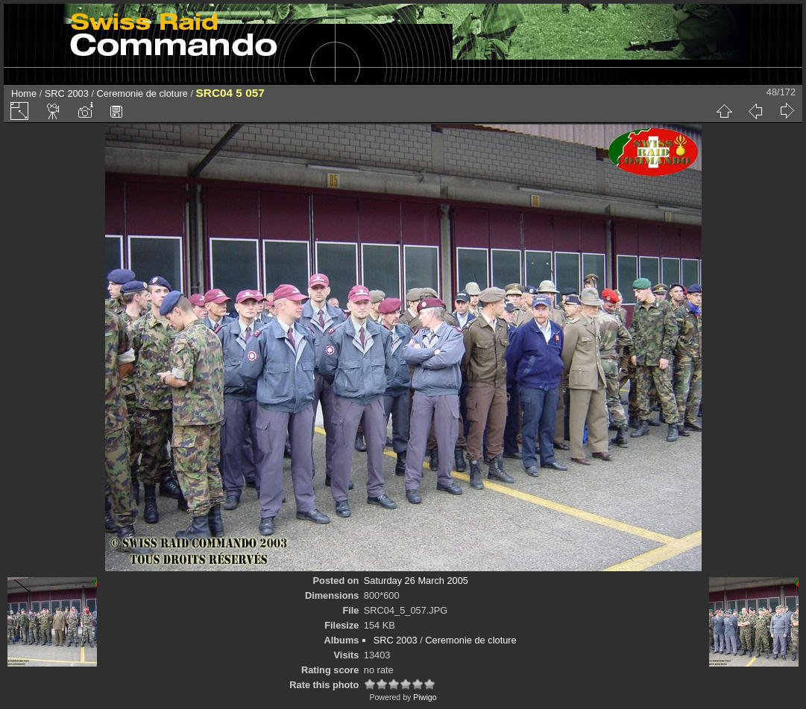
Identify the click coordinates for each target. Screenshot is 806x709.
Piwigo (424, 697)
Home (24, 93)
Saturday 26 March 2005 (416, 580)
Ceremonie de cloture (142, 93)
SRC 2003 (67, 93)
